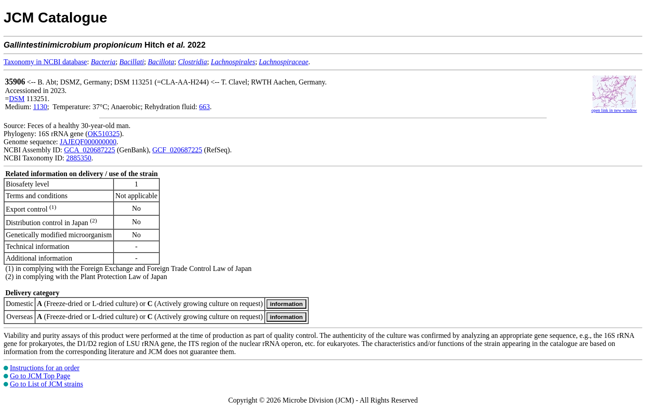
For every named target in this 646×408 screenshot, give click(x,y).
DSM (17, 98)
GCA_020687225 (89, 150)
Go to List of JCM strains (46, 384)
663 (204, 107)
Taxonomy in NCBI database (45, 62)
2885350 (78, 158)
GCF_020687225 (177, 150)
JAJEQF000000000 (88, 142)
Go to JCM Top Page (40, 376)
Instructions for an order (44, 368)
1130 (40, 107)
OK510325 (104, 133)
